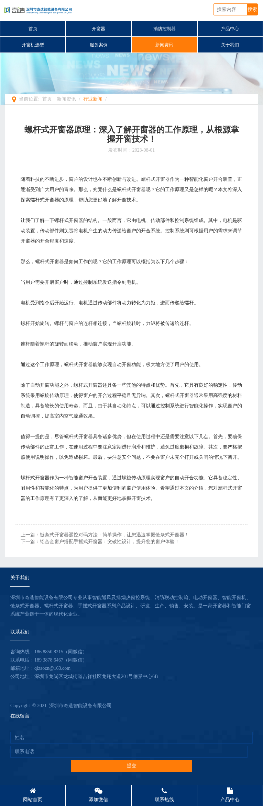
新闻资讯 (164, 44)
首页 (33, 28)
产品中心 (230, 28)
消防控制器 (164, 28)
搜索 (252, 9)
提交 (131, 765)
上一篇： (105, 534)
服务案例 (99, 44)
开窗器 (98, 28)
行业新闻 (92, 99)
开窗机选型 (33, 44)
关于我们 (230, 44)
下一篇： (100, 541)
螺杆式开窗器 (155, 179)
